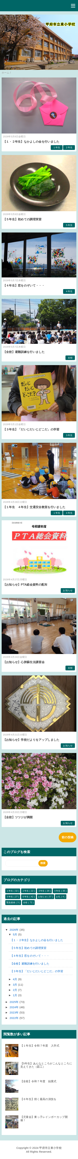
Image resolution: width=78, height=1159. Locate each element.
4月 (15, 979)
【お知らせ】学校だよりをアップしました (31, 739)
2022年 (14, 1017)
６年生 (26, 896)
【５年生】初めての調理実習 (22, 219)
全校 (70, 357)
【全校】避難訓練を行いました (24, 351)
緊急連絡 (11, 902)
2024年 (14, 1007)
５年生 (69, 225)
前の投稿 (67, 837)
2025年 (14, 1001)
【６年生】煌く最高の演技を (38, 1099)
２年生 (69, 147)
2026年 (14, 929)
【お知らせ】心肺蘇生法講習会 (24, 662)
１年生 (56, 147)
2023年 (14, 1012)
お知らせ (68, 590)
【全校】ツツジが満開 (18, 817)
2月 (15, 989)
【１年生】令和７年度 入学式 (39, 1045)
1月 (15, 995)
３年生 (69, 435)
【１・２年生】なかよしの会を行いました (31, 141)
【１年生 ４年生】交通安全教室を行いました (34, 507)
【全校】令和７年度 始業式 (38, 1081)
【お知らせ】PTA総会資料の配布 (25, 584)
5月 (15, 934)
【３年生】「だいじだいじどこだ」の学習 (31, 429)
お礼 (58, 896)
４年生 (69, 291)
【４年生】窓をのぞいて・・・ (24, 285)
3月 (15, 984)
